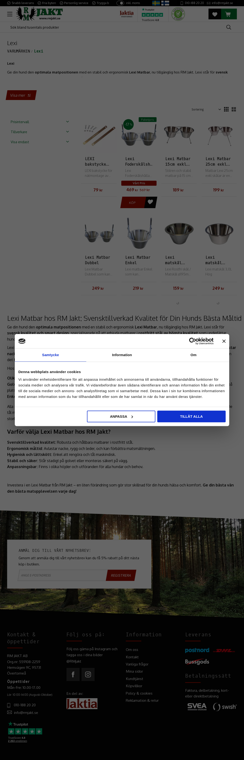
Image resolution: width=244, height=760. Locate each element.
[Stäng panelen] (224, 341)
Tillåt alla (191, 416)
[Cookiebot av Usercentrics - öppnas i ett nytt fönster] (193, 341)
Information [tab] (122, 355)
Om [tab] (193, 355)
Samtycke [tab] (50, 355)
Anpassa (121, 416)
